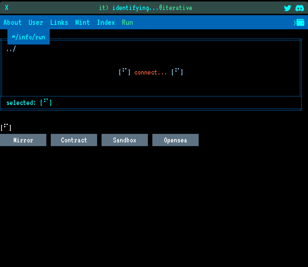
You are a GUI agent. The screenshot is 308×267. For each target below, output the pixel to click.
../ (11, 48)
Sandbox (124, 140)
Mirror (23, 140)
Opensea (175, 140)
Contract (74, 140)
